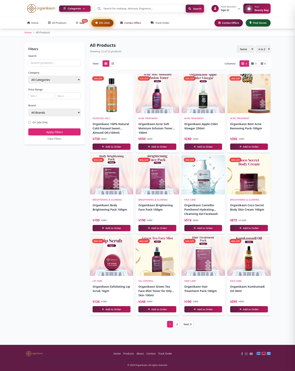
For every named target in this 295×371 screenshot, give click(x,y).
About (140, 353)
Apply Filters (54, 132)
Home (28, 32)
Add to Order (111, 146)
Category (33, 72)
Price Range (35, 89)
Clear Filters (55, 138)
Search (194, 8)
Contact (151, 353)
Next (187, 324)
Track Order (165, 353)
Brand (32, 105)
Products (128, 353)
